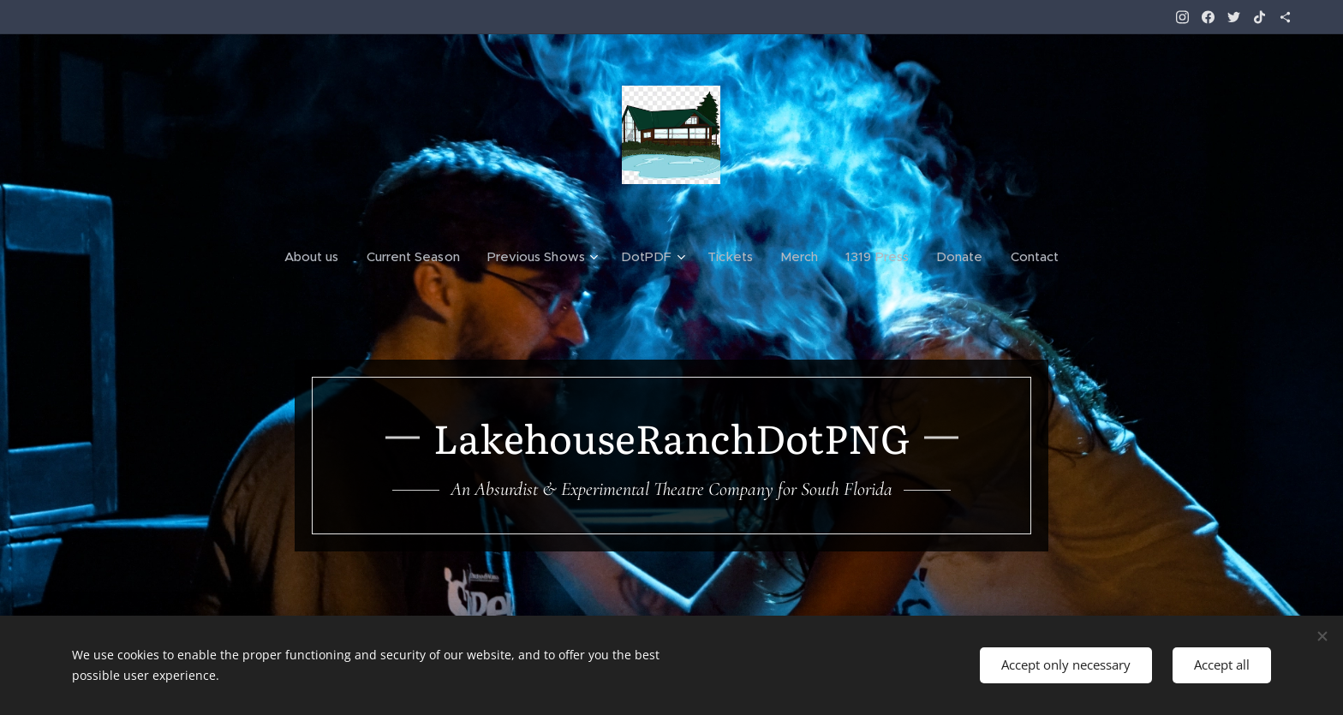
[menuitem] (317, 256)
